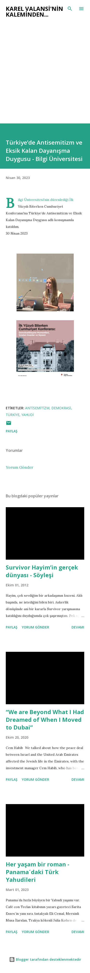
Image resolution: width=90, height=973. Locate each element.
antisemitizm (37, 408)
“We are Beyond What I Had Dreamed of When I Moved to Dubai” (45, 719)
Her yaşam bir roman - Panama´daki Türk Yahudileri (37, 871)
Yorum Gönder (19, 467)
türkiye (12, 414)
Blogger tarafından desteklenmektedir (45, 959)
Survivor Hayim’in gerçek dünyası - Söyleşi (42, 571)
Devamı (78, 627)
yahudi (27, 414)
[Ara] (70, 9)
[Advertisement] (45, 68)
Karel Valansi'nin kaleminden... (34, 11)
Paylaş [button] (12, 431)
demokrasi (61, 408)
